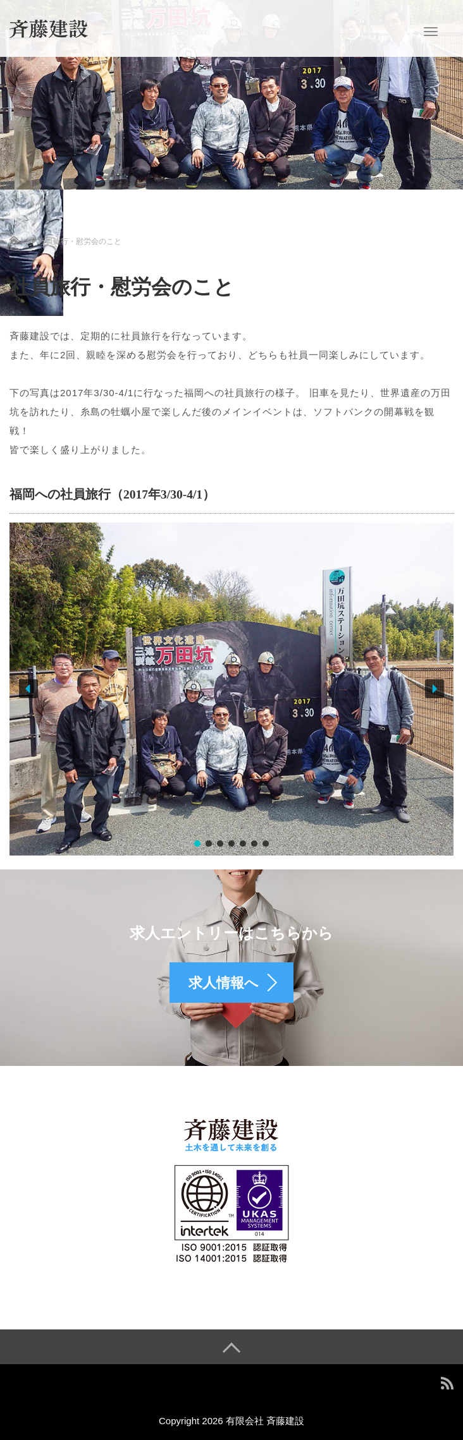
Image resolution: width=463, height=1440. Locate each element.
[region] (231, 689)
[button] (28, 688)
